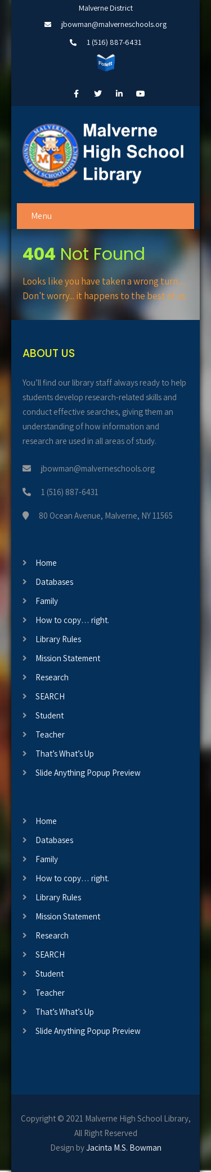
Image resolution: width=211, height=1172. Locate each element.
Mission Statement (67, 658)
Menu (41, 216)
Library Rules (58, 639)
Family (46, 601)
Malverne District (106, 8)
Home (46, 562)
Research (52, 677)
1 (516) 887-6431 (114, 42)
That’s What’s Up (64, 753)
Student (49, 715)
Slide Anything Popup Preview (88, 772)
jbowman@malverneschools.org (114, 24)
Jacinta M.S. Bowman (123, 1147)
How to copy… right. (72, 620)
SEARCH (50, 696)
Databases (54, 581)
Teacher (50, 734)
